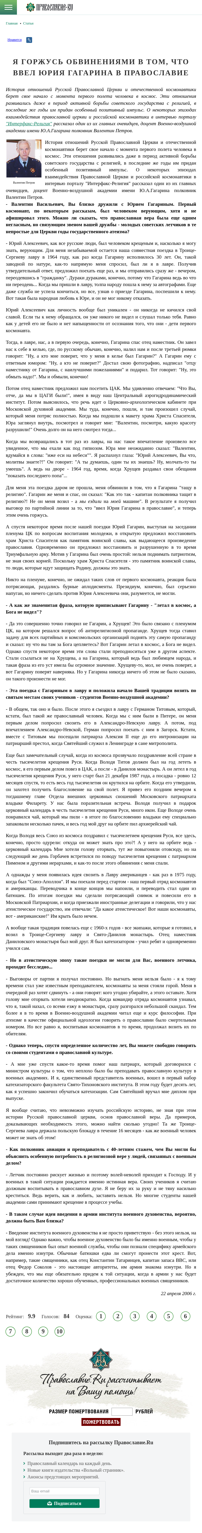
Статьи (28, 23)
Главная (12, 23)
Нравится (15, 40)
